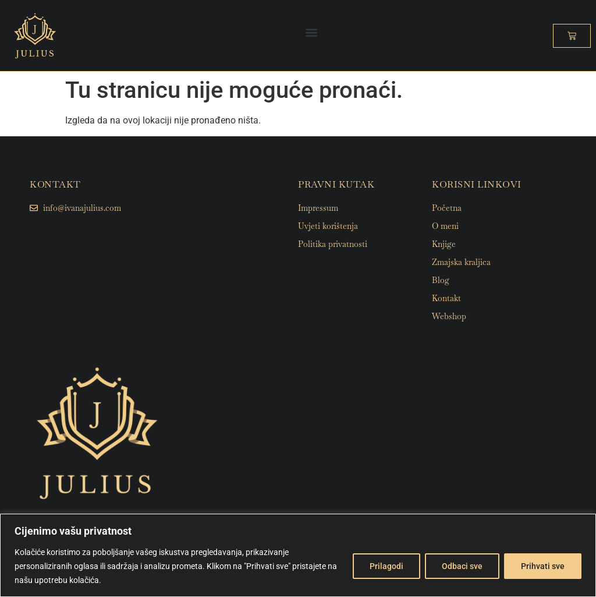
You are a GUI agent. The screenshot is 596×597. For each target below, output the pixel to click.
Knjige (444, 244)
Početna (447, 208)
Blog (440, 280)
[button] (311, 33)
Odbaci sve (462, 566)
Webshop (449, 316)
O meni (445, 226)
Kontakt (446, 298)
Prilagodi (386, 566)
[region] (298, 555)
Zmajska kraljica (461, 262)
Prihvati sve (543, 566)
